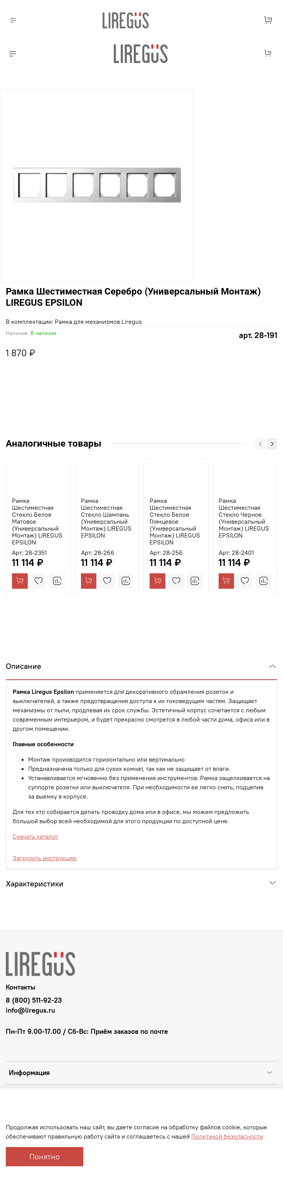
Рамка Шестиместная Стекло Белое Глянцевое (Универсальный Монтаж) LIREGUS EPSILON (175, 521)
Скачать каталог (35, 836)
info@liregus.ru (30, 1010)
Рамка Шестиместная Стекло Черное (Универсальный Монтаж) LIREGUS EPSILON (244, 518)
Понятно (44, 1156)
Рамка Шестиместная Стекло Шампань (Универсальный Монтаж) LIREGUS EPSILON (106, 518)
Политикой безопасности (227, 1136)
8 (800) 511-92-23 (34, 1000)
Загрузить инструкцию (45, 858)
